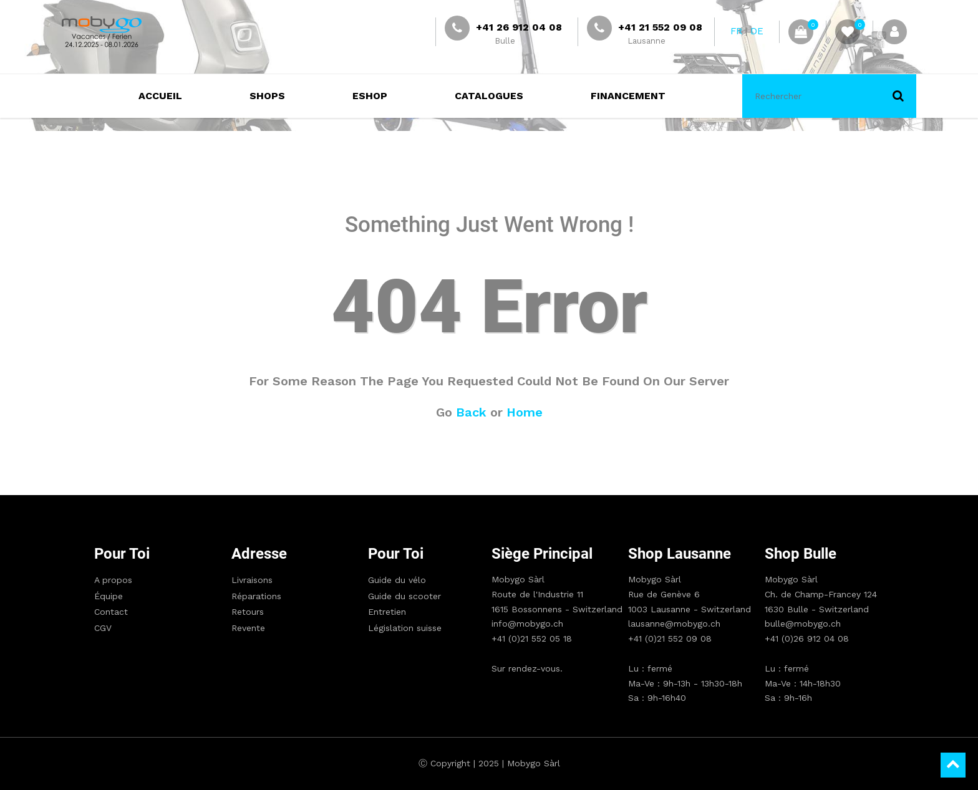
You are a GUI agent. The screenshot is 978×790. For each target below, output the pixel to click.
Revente (248, 628)
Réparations (256, 596)
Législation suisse (405, 628)
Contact (111, 612)
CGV (103, 628)
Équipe (108, 596)
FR (736, 31)
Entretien (387, 612)
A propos (113, 580)
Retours (247, 612)
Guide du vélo (397, 580)
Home (524, 412)
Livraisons (252, 580)
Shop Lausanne (679, 553)
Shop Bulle (800, 553)
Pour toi (122, 553)
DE (756, 31)
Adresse (259, 553)
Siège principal (542, 553)
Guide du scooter (404, 596)
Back (471, 412)
